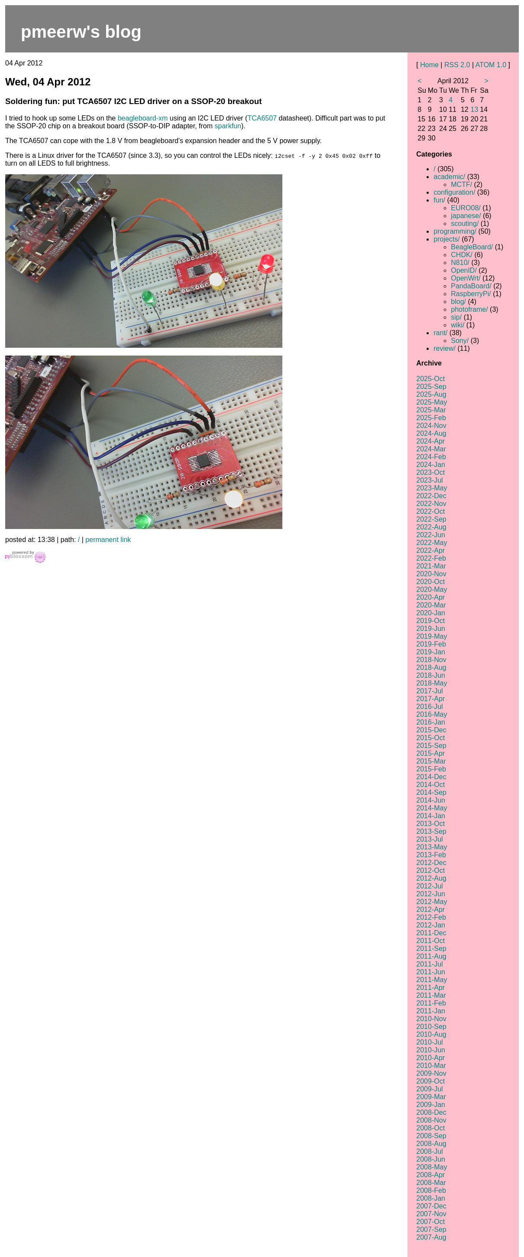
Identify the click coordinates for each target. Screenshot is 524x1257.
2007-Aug (431, 1237)
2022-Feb (431, 558)
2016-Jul (429, 706)
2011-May (431, 979)
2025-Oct (430, 378)
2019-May (431, 636)
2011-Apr (430, 987)
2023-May (431, 488)
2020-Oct (430, 581)
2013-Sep (431, 831)
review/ (444, 348)
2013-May (431, 847)
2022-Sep (431, 519)
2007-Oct (430, 1221)
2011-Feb (431, 1003)
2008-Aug (431, 1143)
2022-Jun (430, 535)
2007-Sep (431, 1229)
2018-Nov (431, 659)
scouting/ (465, 223)
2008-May (431, 1167)
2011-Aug (431, 956)
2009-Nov (431, 1073)
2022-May (431, 542)
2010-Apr (430, 1057)
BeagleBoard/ (472, 247)
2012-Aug (431, 878)
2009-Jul (429, 1089)
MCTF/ (461, 184)
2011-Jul (429, 964)
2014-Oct (430, 784)
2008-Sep (431, 1135)
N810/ (460, 262)
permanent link (108, 539)
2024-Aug (431, 433)
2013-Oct (430, 823)
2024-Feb (431, 456)
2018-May (431, 683)
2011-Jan (430, 1011)
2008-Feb (431, 1190)
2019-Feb (431, 644)
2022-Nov (431, 503)
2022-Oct (430, 511)
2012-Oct (430, 870)
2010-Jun (430, 1050)
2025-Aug (431, 394)
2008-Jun (430, 1159)
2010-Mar (431, 1065)
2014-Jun (430, 800)
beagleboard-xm (143, 118)
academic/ (449, 176)
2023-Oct (430, 472)
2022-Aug (431, 527)
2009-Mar (431, 1096)
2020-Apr (430, 597)
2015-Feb (431, 769)
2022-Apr (430, 550)
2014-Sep (431, 792)
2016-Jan (430, 722)
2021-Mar (431, 566)
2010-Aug (431, 1034)
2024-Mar (431, 449)
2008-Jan (430, 1198)
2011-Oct (430, 940)
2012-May (431, 901)
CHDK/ (461, 254)
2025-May (431, 402)
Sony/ (460, 340)
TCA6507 (262, 118)
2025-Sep (431, 386)
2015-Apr (430, 753)
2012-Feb (431, 917)
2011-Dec (431, 933)
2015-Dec (431, 730)
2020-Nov (431, 574)
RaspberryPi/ (471, 293)
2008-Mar (431, 1182)
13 (475, 109)
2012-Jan (430, 925)
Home (429, 65)
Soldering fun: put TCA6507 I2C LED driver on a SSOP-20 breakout (133, 101)
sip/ (456, 317)
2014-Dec (431, 776)
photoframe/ (469, 309)
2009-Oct (430, 1081)
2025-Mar (431, 410)
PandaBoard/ (471, 286)
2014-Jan (430, 815)
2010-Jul (429, 1042)
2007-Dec (431, 1206)
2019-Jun (430, 628)
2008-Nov (431, 1120)
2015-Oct (430, 737)
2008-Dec (431, 1112)
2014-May (431, 808)
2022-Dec (431, 496)
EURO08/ (465, 208)
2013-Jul (429, 839)
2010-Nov (431, 1018)
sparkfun (228, 126)
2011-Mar (431, 995)
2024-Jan (430, 464)
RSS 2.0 (457, 65)
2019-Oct (430, 620)
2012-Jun (430, 894)
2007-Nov (431, 1214)
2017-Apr (430, 698)
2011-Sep (431, 948)
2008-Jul (429, 1151)
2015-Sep (431, 745)
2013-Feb (431, 855)
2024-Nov (431, 425)
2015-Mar (431, 761)
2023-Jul (429, 480)
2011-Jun (430, 972)
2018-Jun (430, 675)
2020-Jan (430, 613)
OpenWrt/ (465, 278)
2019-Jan (430, 652)
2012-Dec (431, 862)
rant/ (440, 332)
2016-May (431, 714)
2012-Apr (430, 909)
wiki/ (457, 325)
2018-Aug (431, 667)
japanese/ (466, 215)
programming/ (454, 231)
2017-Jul (429, 691)
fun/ (439, 200)
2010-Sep (431, 1026)
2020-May (431, 589)
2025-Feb (431, 417)
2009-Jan (430, 1104)
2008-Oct (430, 1128)
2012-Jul (429, 886)
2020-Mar (431, 605)
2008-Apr (430, 1175)
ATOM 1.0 (490, 65)
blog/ (458, 301)
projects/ (446, 239)
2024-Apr (430, 441)
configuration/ (454, 192)
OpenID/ (464, 270)
